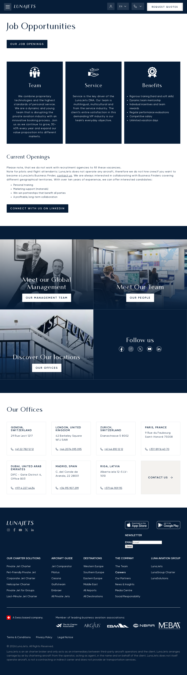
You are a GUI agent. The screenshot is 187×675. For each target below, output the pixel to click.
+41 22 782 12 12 (24, 449)
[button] (123, 6)
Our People (140, 297)
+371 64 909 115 (113, 488)
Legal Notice (65, 637)
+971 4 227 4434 (25, 488)
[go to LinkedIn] (32, 530)
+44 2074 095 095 (71, 449)
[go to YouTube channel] (20, 530)
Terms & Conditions (19, 637)
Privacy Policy (44, 637)
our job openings (27, 44)
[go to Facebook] (14, 530)
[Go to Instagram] (8, 530)
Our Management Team (47, 297)
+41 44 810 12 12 (113, 449)
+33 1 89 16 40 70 (159, 449)
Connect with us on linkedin (37, 208)
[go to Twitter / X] (26, 530)
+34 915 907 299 (69, 488)
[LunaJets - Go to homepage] (24, 7)
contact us (64, 175)
